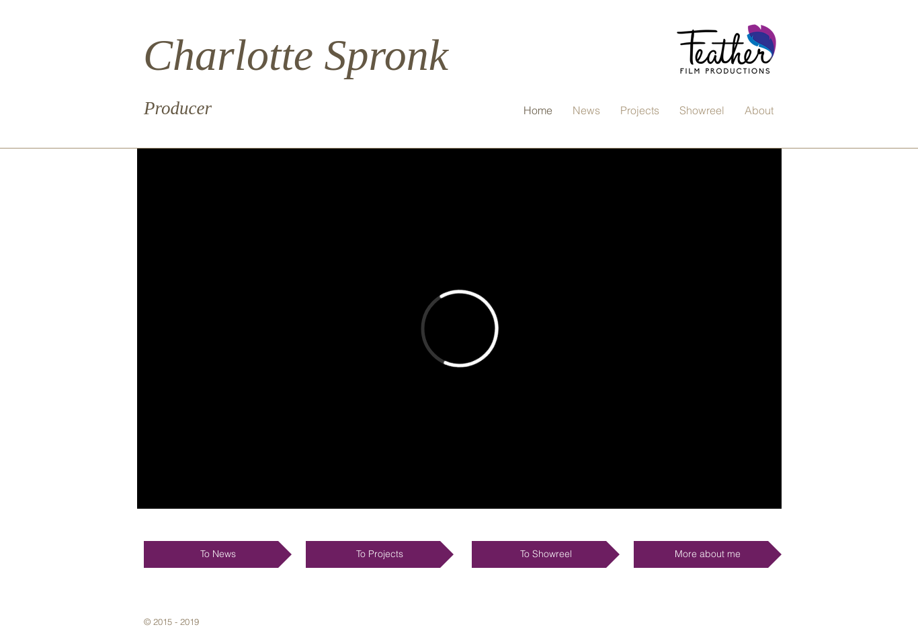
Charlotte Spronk (295, 54)
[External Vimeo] (459, 329)
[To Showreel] (546, 554)
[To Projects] (380, 554)
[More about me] (708, 554)
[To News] (218, 554)
